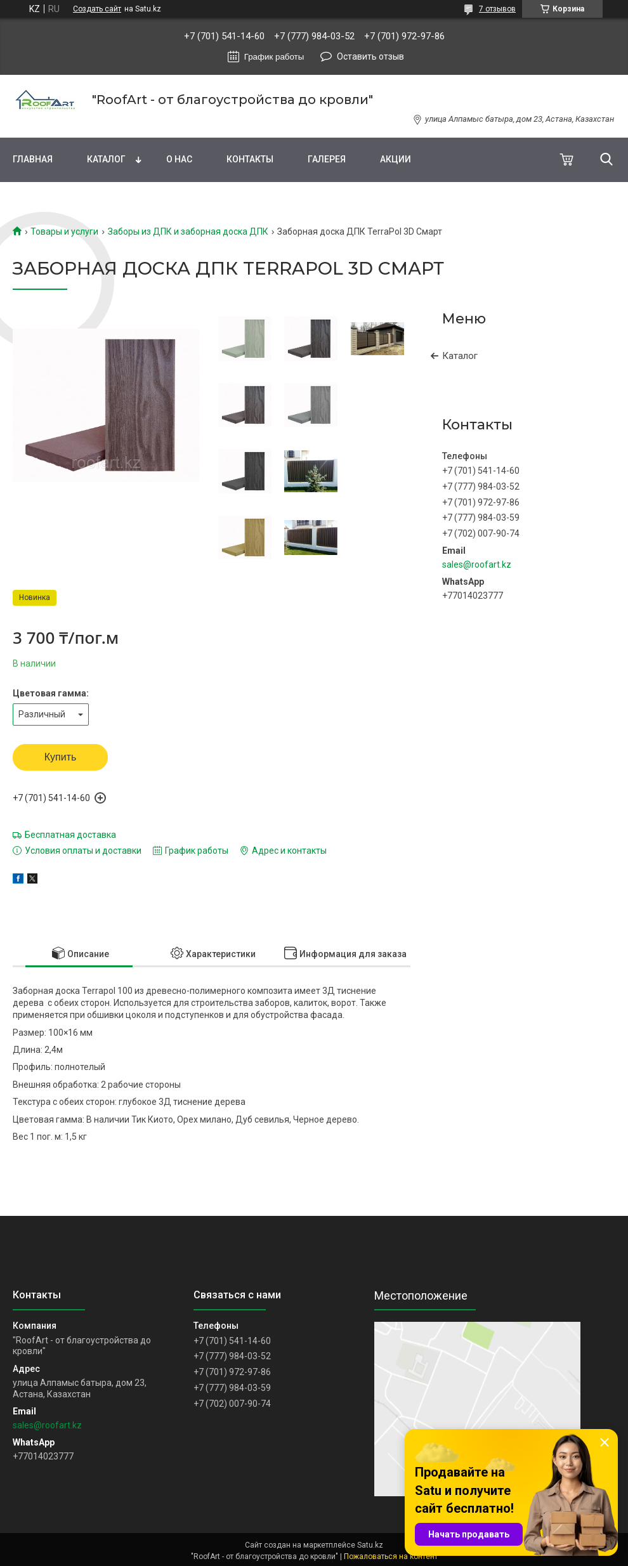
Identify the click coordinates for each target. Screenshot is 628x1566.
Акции (395, 159)
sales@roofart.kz (476, 564)
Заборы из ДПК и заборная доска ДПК (188, 231)
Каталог (106, 159)
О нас (179, 159)
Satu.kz (370, 1545)
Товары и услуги (64, 231)
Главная (33, 159)
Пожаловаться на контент (391, 1556)
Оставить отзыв (370, 56)
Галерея (327, 159)
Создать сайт (97, 8)
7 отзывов (497, 8)
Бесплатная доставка (70, 835)
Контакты (249, 159)
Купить (60, 757)
